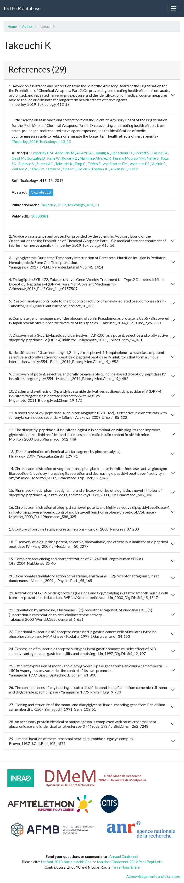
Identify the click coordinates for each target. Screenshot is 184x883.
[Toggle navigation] (173, 8)
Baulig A (102, 153)
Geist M (18, 158)
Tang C (79, 164)
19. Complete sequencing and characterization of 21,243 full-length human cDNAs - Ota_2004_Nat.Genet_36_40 (77, 560)
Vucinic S (158, 164)
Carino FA (159, 153)
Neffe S (153, 158)
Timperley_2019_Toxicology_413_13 (41, 141)
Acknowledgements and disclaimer (153, 876)
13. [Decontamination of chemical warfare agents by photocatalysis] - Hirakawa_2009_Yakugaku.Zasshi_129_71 (66, 453)
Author (27, 26)
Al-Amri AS (85, 153)
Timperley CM (41, 153)
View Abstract (41, 192)
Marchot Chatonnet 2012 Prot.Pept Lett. (129, 862)
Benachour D (121, 153)
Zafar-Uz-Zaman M (44, 169)
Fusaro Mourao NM (129, 158)
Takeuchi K (63, 164)
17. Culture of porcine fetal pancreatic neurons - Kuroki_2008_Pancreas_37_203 (74, 529)
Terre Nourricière (126, 867)
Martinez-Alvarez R (95, 158)
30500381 (39, 216)
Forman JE (100, 169)
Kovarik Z (69, 158)
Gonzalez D (36, 158)
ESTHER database (22, 8)
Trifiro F (94, 164)
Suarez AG (45, 164)
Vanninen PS (139, 164)
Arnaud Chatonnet (124, 856)
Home (12, 26)
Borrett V (142, 153)
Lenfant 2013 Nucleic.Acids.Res (66, 862)
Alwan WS (118, 169)
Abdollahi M (64, 153)
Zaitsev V (19, 169)
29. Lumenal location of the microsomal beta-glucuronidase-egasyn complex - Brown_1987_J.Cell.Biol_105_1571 (72, 740)
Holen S (84, 169)
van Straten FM (115, 164)
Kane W (53, 158)
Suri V (133, 169)
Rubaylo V (26, 164)
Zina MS (68, 169)
